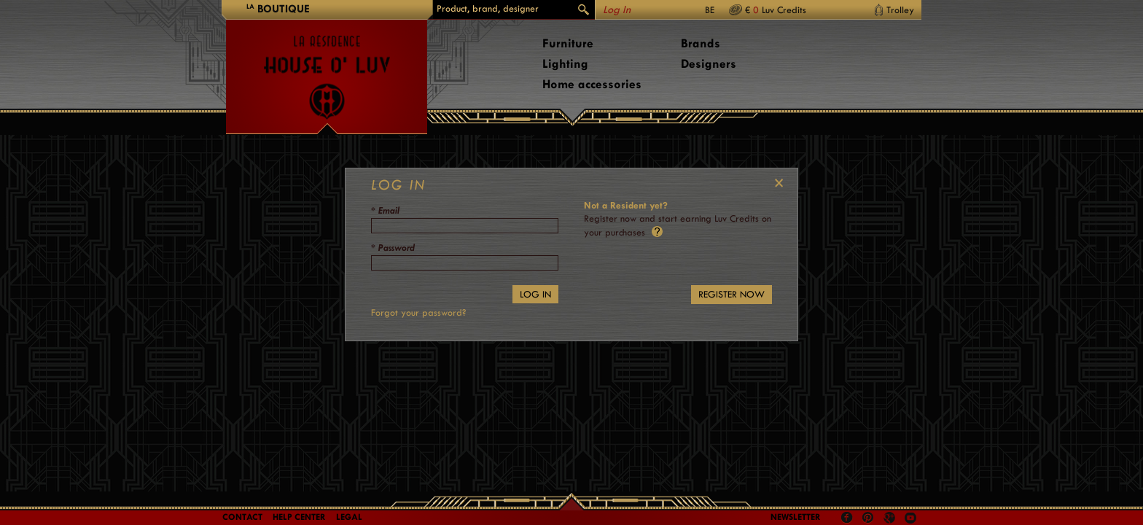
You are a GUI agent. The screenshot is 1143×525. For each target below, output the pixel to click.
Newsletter (796, 517)
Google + (891, 519)
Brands (700, 43)
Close (775, 183)
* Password (393, 247)
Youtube (910, 518)
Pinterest (868, 518)
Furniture (567, 43)
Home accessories (591, 84)
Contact (242, 517)
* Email (385, 210)
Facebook (847, 518)
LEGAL (349, 517)
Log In (617, 10)
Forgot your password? (418, 312)
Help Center (299, 517)
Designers (708, 64)
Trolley (900, 9)
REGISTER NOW (731, 294)
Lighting (565, 64)
